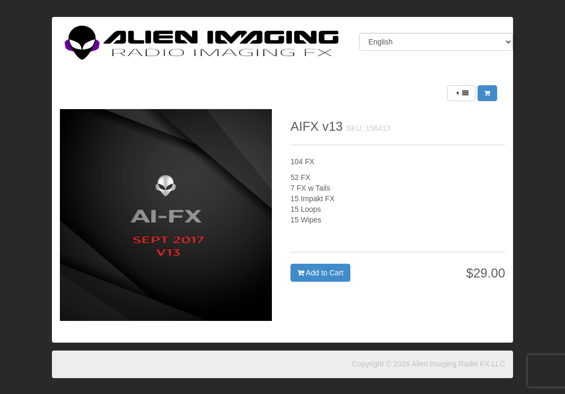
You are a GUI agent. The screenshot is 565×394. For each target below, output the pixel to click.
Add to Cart (320, 272)
